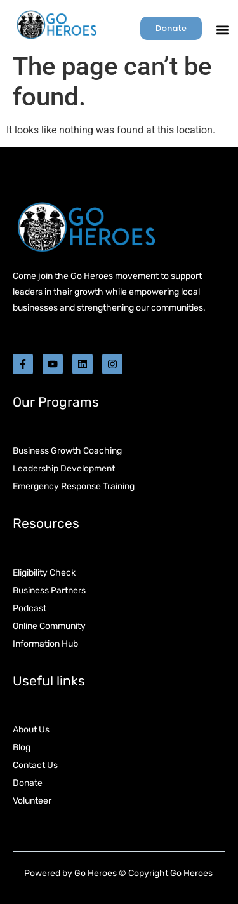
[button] (222, 29)
